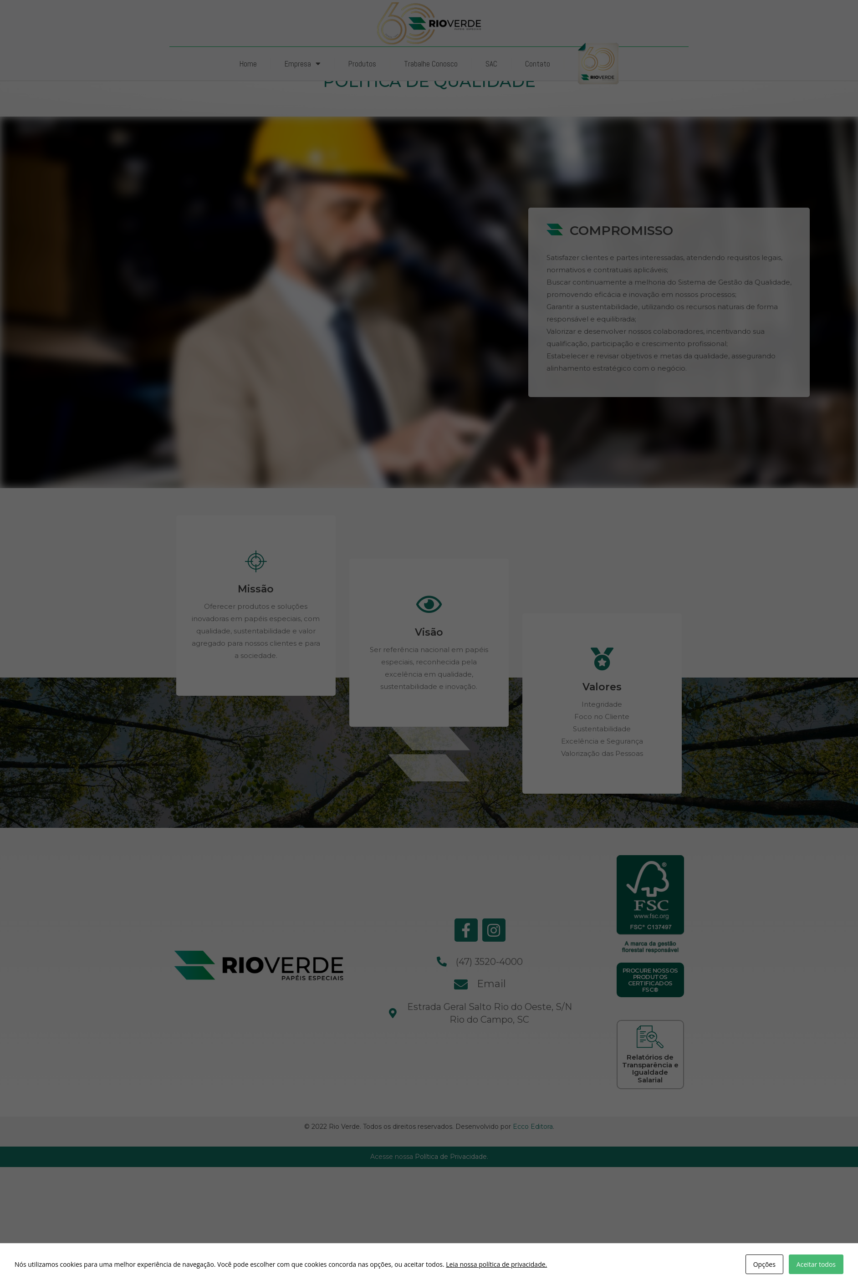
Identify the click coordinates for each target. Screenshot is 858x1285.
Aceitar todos (816, 1264)
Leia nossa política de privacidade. (496, 1264)
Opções (764, 1264)
